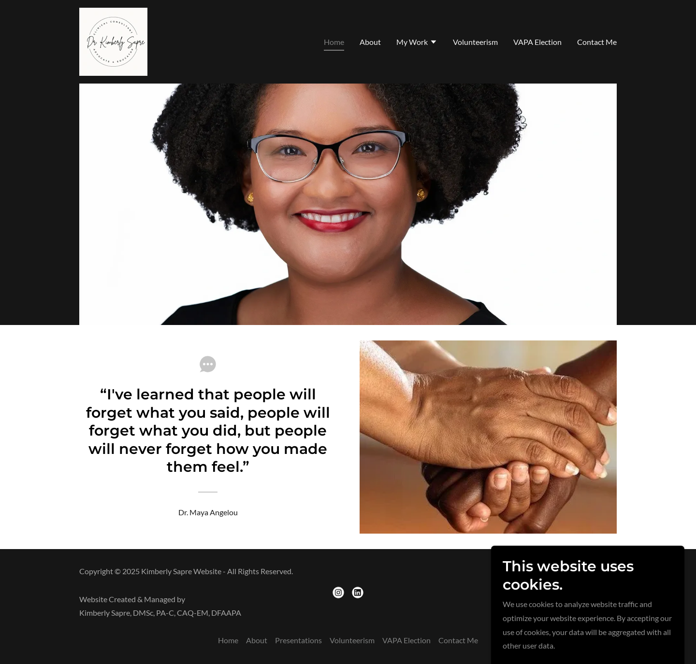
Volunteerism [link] (475, 41)
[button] (416, 43)
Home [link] (334, 41)
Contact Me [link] (597, 41)
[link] (113, 40)
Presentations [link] (298, 640)
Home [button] (228, 640)
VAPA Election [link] (537, 41)
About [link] (370, 41)
